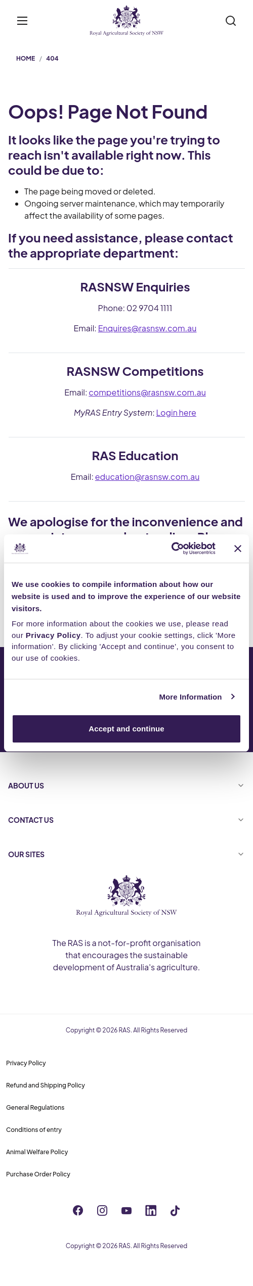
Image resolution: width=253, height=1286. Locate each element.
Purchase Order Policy (38, 1174)
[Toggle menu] (22, 21)
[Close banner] (237, 548)
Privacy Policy (26, 1063)
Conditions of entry (34, 1129)
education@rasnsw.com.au (147, 476)
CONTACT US (126, 819)
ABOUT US (126, 785)
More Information (190, 697)
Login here (176, 412)
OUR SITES (126, 854)
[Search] (231, 21)
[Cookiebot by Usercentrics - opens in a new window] (171, 548)
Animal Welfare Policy (37, 1152)
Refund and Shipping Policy (45, 1085)
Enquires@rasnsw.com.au (147, 328)
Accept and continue (126, 728)
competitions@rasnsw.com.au (147, 392)
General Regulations (35, 1107)
